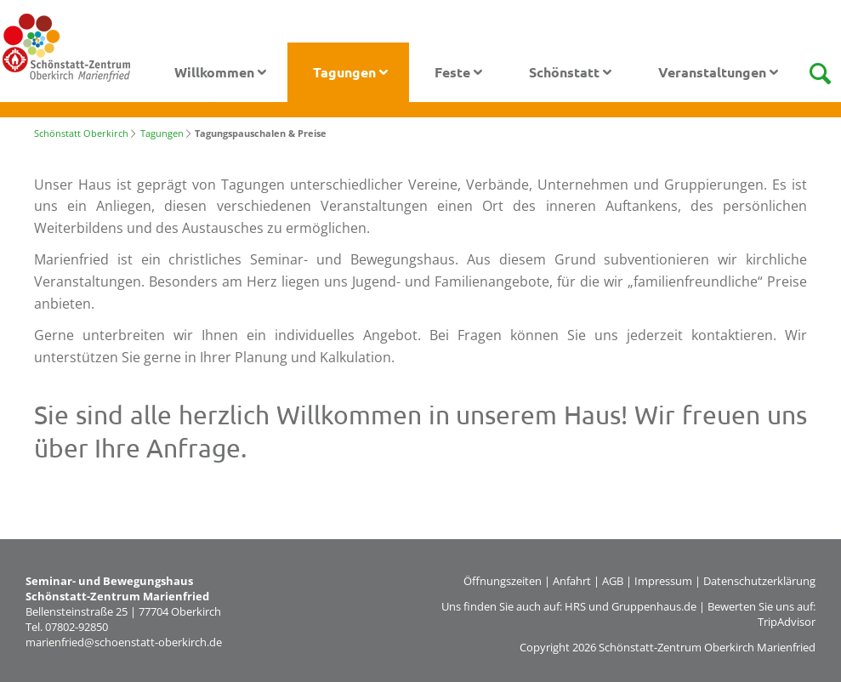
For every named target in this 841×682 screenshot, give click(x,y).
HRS (575, 606)
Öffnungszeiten (502, 580)
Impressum (663, 580)
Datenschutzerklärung (759, 580)
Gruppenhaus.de (653, 606)
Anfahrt (572, 580)
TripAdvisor (786, 621)
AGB (612, 580)
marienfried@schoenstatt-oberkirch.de (124, 642)
